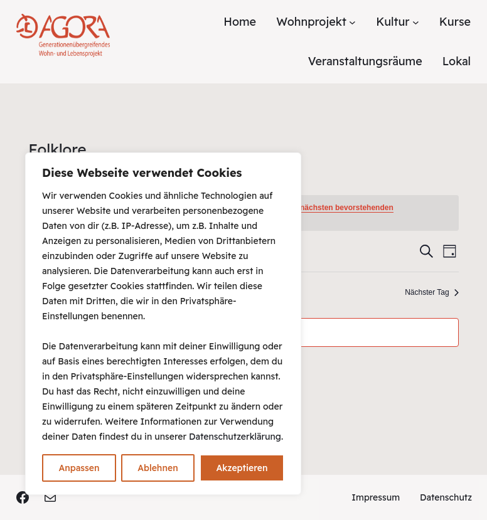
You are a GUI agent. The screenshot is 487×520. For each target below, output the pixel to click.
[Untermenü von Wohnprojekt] (352, 22)
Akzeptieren (241, 468)
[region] (163, 323)
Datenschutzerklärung (235, 436)
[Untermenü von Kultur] (415, 22)
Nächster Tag (431, 292)
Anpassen (78, 468)
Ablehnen (157, 468)
